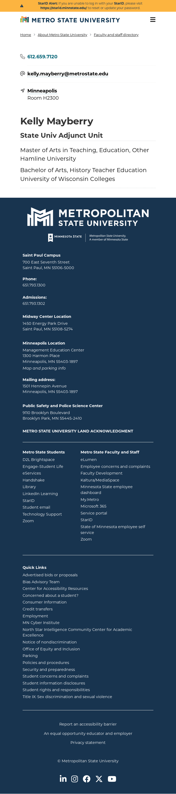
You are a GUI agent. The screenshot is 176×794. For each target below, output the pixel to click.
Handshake (48, 480)
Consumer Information (45, 602)
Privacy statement (88, 742)
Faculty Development (102, 473)
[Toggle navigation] (151, 20)
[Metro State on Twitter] (99, 779)
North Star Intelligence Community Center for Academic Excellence (77, 632)
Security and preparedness (49, 669)
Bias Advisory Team (41, 582)
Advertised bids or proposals (71, 574)
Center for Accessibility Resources (55, 588)
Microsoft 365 (115, 506)
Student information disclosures (54, 683)
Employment (35, 616)
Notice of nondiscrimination (50, 642)
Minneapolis (42, 91)
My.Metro (111, 499)
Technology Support (42, 514)
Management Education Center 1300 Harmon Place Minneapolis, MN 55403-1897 (53, 356)
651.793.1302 (34, 303)
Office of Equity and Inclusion (51, 649)
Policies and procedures (46, 662)
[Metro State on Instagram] (74, 779)
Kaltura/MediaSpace (117, 480)
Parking (30, 655)
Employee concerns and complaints (115, 466)
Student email (48, 507)
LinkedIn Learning (48, 493)
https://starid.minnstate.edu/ (63, 8)
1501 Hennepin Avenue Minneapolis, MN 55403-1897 (50, 389)
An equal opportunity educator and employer (88, 733)
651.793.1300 (34, 285)
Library (48, 486)
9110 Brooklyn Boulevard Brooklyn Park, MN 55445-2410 (52, 415)
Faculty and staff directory (116, 35)
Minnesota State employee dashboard (112, 489)
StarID (48, 500)
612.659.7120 (42, 57)
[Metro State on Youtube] (112, 779)
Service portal (115, 513)
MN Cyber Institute (41, 622)
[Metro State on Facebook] (86, 779)
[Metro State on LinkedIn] (63, 779)
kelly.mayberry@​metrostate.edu (67, 74)
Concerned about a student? (50, 595)
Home (25, 35)
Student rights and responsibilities (56, 689)
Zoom (48, 520)
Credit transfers (38, 609)
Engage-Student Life (48, 466)
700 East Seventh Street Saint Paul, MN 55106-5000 (48, 265)
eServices (48, 473)
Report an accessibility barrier (88, 724)
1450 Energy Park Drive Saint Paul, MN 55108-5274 (48, 326)
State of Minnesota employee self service (113, 529)
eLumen (110, 459)
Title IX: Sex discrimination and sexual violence (67, 696)
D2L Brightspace (48, 459)
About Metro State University (62, 35)
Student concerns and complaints (56, 676)
